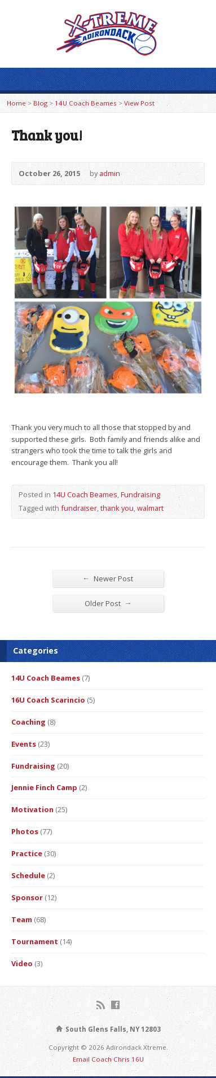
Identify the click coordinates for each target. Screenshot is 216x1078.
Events (23, 744)
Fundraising (140, 494)
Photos (24, 831)
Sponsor (27, 897)
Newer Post (108, 578)
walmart (150, 508)
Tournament (34, 941)
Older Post (108, 603)
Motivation (32, 809)
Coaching (28, 722)
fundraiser (79, 508)
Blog (40, 103)
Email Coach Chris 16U (108, 1059)
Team (21, 919)
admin (109, 173)
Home (16, 103)
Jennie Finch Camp (44, 787)
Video (22, 963)
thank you (117, 508)
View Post (139, 103)
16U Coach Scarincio (48, 700)
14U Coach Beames (86, 103)
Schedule (28, 875)
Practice (26, 853)
